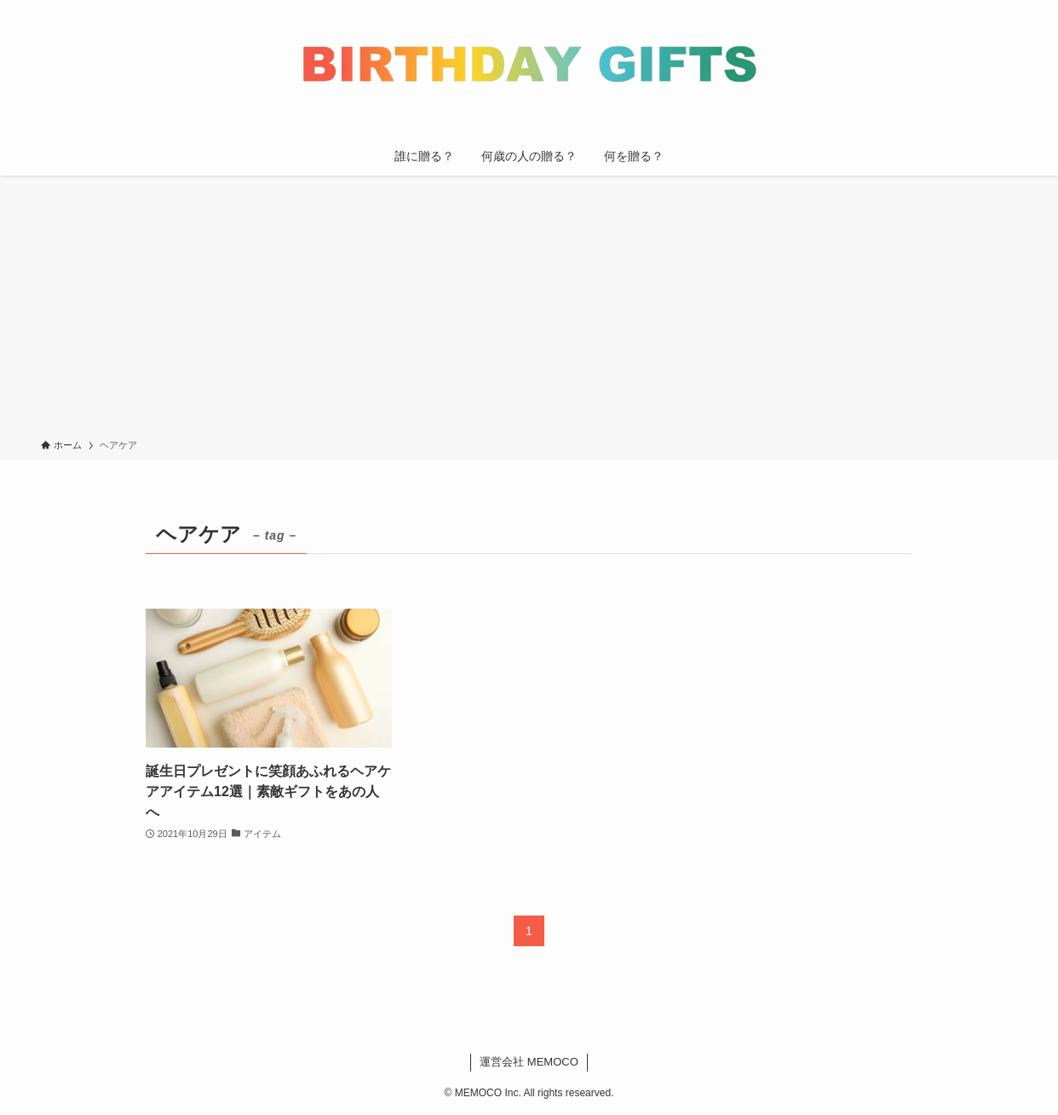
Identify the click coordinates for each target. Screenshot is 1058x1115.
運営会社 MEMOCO (529, 1061)
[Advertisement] (529, 310)
